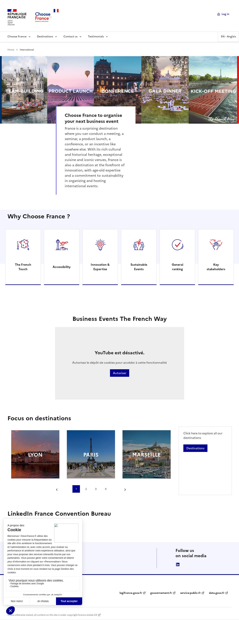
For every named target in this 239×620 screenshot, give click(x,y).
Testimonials (96, 37)
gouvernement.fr (161, 593)
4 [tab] (105, 489)
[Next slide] (124, 490)
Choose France (17, 37)
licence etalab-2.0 (87, 615)
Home (10, 49)
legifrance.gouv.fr (131, 593)
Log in (225, 14)
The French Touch (23, 266)
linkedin (177, 564)
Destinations (45, 37)
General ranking (177, 266)
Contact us (70, 37)
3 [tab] (96, 489)
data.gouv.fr (216, 593)
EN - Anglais (228, 37)
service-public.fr (190, 593)
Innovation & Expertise (100, 266)
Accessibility (62, 267)
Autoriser (119, 373)
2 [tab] (86, 489)
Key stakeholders (216, 266)
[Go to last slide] (58, 490)
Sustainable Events (139, 266)
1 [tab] (76, 489)
